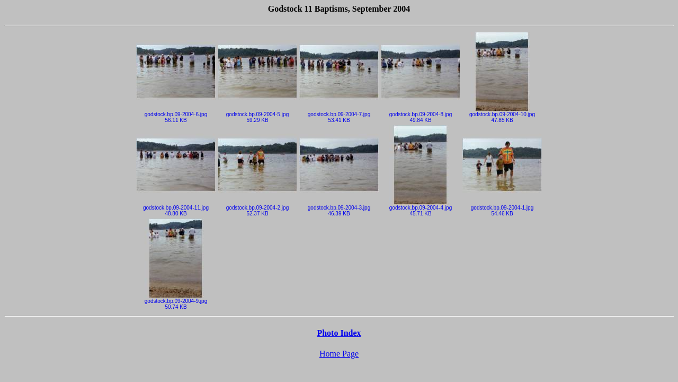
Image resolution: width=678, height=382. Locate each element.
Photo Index (339, 332)
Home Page (339, 353)
